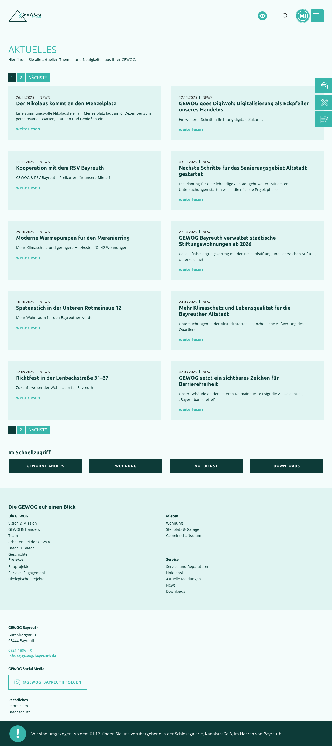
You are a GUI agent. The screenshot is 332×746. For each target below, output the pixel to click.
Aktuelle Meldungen (183, 578)
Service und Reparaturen (188, 566)
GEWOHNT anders (24, 529)
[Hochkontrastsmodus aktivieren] (262, 15)
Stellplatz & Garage (182, 529)
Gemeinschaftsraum (183, 535)
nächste (38, 78)
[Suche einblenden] (285, 15)
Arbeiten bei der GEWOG (29, 541)
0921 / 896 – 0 (20, 650)
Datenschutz (19, 711)
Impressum (18, 705)
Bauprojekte (18, 566)
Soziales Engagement (26, 572)
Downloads (175, 591)
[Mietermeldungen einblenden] (303, 16)
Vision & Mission (22, 523)
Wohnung (174, 523)
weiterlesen (28, 129)
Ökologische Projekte (26, 578)
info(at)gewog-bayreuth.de (32, 655)
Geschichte (17, 554)
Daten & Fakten (21, 548)
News (171, 585)
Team (13, 535)
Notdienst (174, 572)
